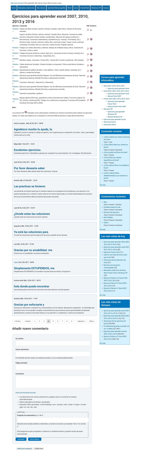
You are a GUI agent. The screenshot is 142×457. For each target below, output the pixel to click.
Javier (16, 262)
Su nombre (19, 339)
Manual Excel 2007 (114, 96)
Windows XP (96, 8)
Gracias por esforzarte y (29, 304)
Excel (76, 8)
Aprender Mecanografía (56, 8)
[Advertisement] (115, 40)
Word (69, 8)
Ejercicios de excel (17, 3)
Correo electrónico (22, 349)
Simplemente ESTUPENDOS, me (34, 268)
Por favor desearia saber (29, 168)
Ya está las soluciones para (31, 232)
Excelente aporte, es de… (112, 207)
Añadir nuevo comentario (24, 450)
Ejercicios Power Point (112, 252)
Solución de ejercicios (111, 212)
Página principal (21, 363)
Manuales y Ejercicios (26, 8)
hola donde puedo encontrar (31, 286)
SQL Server (41, 8)
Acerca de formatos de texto (26, 395)
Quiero (106, 223)
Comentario (20, 374)
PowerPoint (84, 8)
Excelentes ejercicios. (27, 150)
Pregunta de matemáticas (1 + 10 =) (30, 417)
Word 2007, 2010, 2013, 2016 (114, 86)
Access (106, 8)
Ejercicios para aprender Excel (118, 94)
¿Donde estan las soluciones (32, 214)
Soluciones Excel (110, 122)
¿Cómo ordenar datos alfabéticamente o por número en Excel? (116, 175)
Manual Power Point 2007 (117, 106)
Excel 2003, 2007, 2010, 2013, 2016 (116, 91)
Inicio (14, 8)
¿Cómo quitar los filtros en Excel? (116, 152)
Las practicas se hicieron (29, 186)
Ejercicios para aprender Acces (115, 119)
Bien (105, 202)
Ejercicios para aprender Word (118, 88)
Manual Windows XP (115, 117)
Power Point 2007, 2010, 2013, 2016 (116, 99)
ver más (103, 185)
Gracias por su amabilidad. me (33, 250)
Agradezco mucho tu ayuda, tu (33, 129)
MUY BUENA (108, 217)
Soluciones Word (110, 125)
